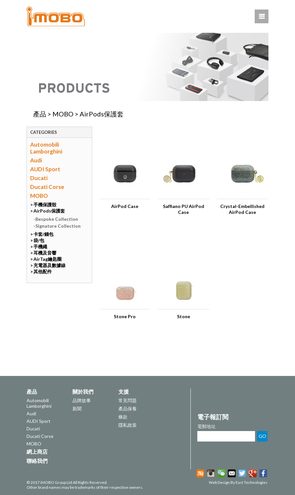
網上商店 (37, 451)
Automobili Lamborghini (46, 148)
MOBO (62, 114)
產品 (39, 114)
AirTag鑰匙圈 (47, 259)
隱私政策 (127, 425)
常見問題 (127, 400)
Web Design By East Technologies (238, 482)
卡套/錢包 (43, 234)
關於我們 (82, 391)
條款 (123, 417)
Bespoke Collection (56, 219)
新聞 (77, 408)
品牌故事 (81, 400)
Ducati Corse (47, 186)
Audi (36, 160)
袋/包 (38, 240)
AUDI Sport (45, 169)
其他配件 (42, 271)
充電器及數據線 (49, 265)
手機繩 (40, 246)
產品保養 (127, 408)
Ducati (39, 178)
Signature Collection (58, 226)
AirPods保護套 (102, 114)
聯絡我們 (37, 461)
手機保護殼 (44, 204)
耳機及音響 (44, 253)
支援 (123, 391)
